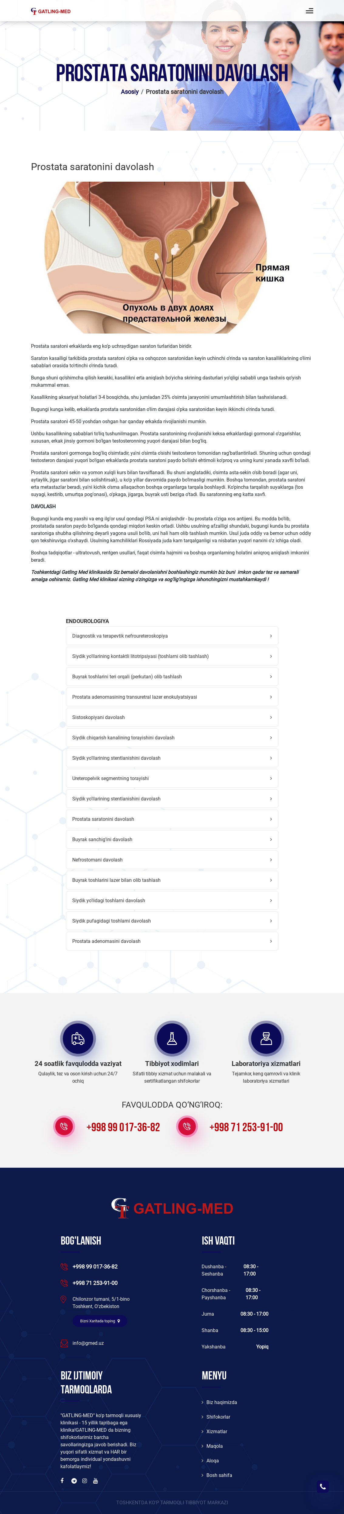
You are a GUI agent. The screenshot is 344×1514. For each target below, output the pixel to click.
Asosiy (129, 91)
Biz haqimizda (219, 1402)
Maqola (212, 1446)
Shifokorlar (216, 1417)
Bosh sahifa (217, 1475)
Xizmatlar (214, 1431)
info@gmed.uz (88, 1343)
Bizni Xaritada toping (100, 1321)
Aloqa (210, 1461)
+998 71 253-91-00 (246, 1128)
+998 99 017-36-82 (123, 1128)
